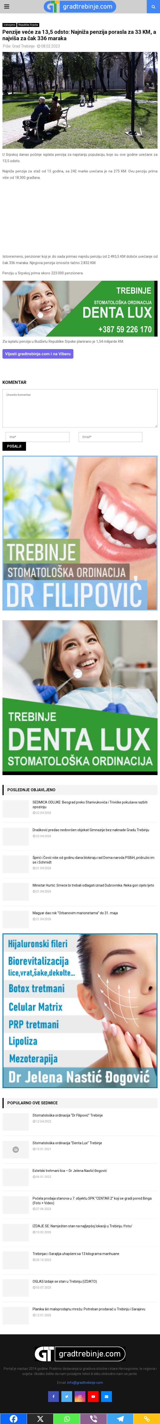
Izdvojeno (9, 25)
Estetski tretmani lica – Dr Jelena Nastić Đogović (70, 1171)
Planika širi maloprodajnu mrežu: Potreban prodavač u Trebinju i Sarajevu (89, 1309)
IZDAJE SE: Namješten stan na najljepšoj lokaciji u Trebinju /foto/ (82, 1226)
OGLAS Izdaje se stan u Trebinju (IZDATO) (65, 1281)
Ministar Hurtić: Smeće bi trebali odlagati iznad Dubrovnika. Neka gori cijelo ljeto (93, 885)
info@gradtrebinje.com (85, 1383)
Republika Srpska (28, 25)
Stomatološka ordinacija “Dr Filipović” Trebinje (68, 1115)
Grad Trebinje (23, 46)
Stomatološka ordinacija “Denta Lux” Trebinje (67, 1143)
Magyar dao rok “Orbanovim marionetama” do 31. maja (75, 913)
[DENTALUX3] (80, 335)
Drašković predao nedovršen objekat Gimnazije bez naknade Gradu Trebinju (91, 830)
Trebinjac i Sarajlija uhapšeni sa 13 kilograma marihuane (76, 1254)
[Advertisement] (80, 219)
